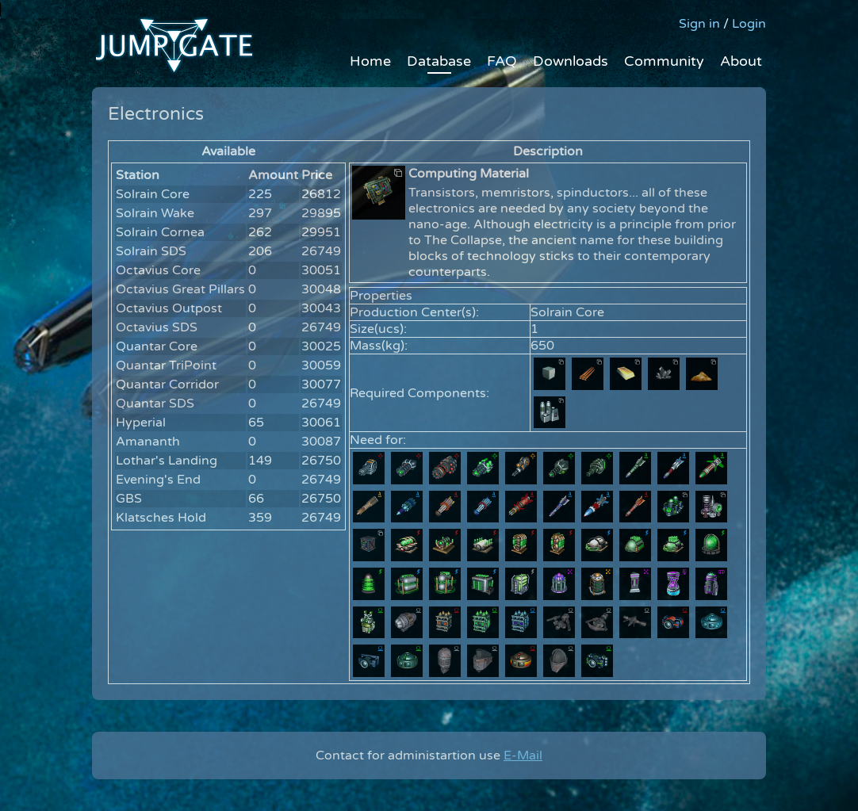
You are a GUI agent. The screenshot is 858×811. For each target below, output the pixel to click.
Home (370, 61)
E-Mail (523, 755)
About (741, 61)
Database (439, 61)
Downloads (570, 61)
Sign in (699, 24)
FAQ (502, 61)
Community (664, 61)
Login (749, 24)
